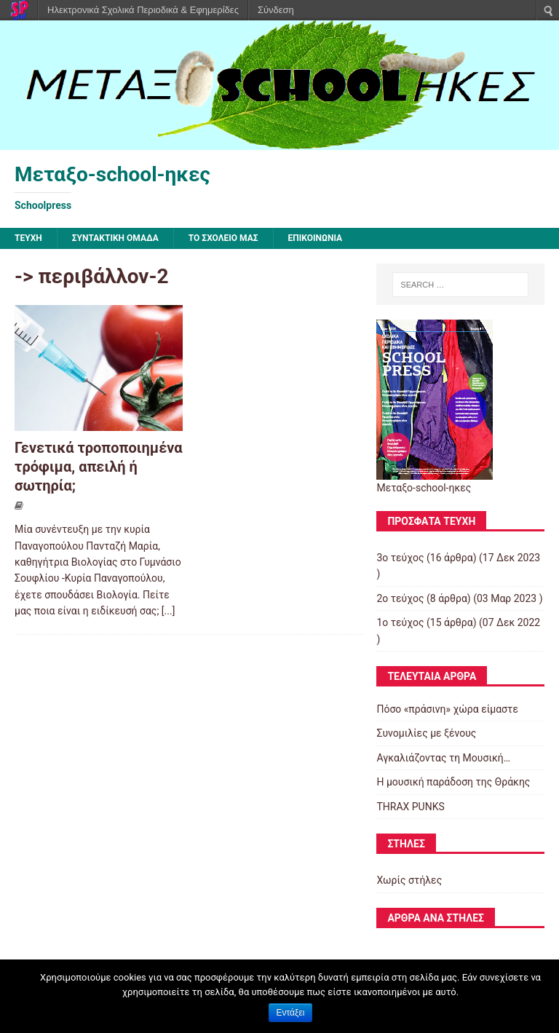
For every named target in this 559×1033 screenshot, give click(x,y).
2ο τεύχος (400, 598)
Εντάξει (291, 1013)
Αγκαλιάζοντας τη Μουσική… (443, 758)
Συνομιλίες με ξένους (426, 733)
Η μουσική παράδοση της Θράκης (453, 782)
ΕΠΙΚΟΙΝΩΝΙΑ (315, 238)
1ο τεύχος (400, 622)
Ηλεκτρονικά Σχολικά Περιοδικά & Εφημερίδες (143, 9)
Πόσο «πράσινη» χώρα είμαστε (447, 709)
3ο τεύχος (400, 557)
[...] (168, 611)
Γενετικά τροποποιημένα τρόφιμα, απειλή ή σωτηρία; (99, 466)
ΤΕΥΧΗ (28, 238)
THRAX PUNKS (410, 806)
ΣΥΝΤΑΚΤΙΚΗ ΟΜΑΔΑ (115, 238)
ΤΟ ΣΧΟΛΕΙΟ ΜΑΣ (223, 238)
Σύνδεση (276, 9)
